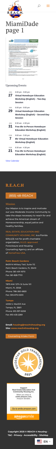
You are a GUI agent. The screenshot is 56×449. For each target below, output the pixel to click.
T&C (10, 435)
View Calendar (12, 161)
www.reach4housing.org (25, 328)
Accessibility (30, 435)
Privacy (18, 435)
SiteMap (43, 435)
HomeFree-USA (16, 253)
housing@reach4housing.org (29, 324)
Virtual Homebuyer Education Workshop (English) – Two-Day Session (30, 98)
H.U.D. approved (29, 242)
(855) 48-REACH (21, 195)
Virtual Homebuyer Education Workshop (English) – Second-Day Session (32, 114)
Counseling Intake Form (21, 336)
